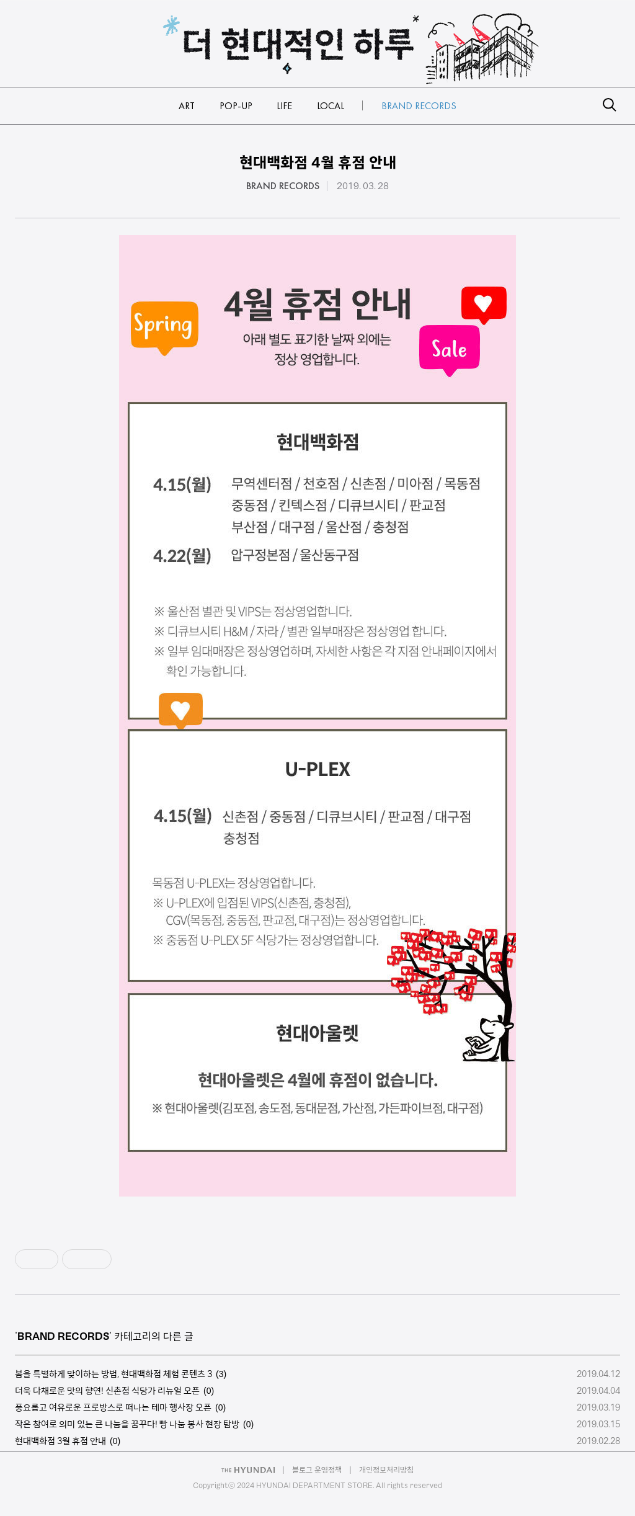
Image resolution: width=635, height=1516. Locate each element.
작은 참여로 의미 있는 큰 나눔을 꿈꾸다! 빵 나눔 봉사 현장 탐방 (127, 1424)
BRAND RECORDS (282, 186)
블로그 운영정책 (317, 1469)
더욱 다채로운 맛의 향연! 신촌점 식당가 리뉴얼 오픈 (107, 1390)
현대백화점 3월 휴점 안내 (60, 1441)
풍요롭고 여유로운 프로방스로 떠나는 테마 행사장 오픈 (113, 1407)
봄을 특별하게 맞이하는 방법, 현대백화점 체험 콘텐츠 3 (113, 1374)
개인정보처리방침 (386, 1469)
